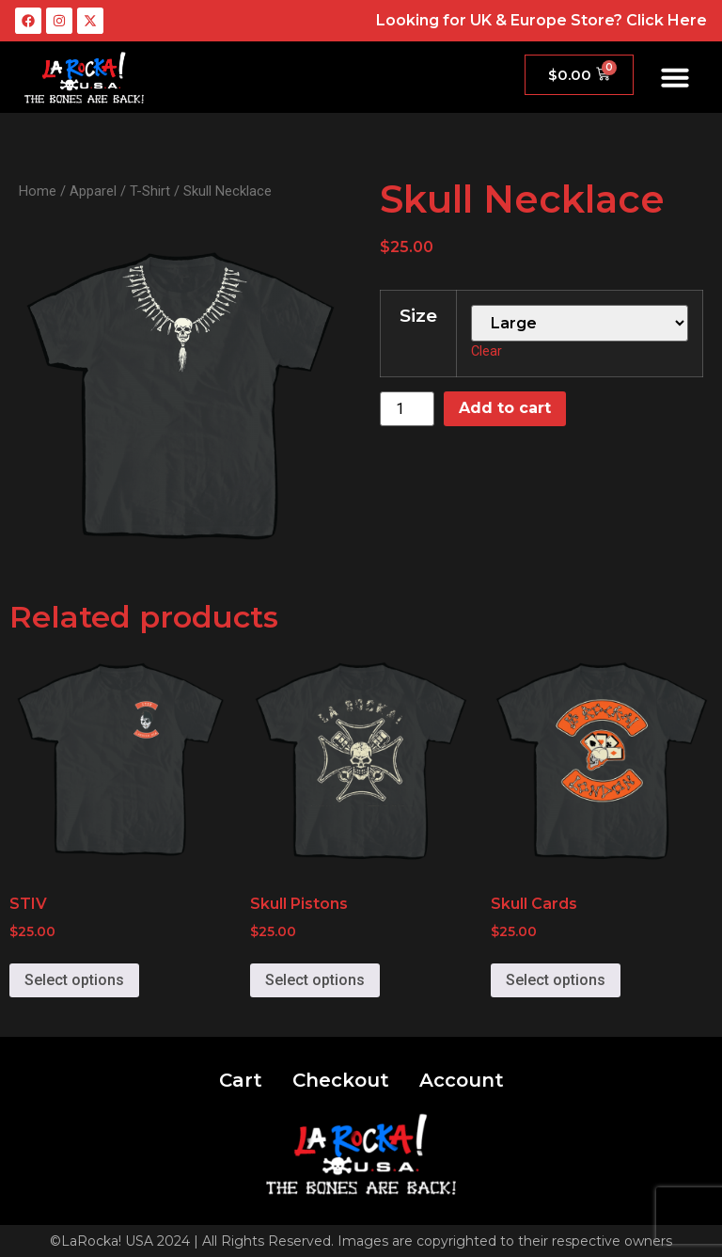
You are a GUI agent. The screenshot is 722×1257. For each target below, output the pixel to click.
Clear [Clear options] (486, 351)
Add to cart (505, 408)
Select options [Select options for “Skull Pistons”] (315, 980)
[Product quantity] (407, 408)
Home (37, 191)
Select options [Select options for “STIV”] (74, 980)
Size (418, 316)
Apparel (93, 191)
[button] (675, 77)
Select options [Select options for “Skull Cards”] (555, 980)
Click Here (666, 20)
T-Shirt (150, 191)
